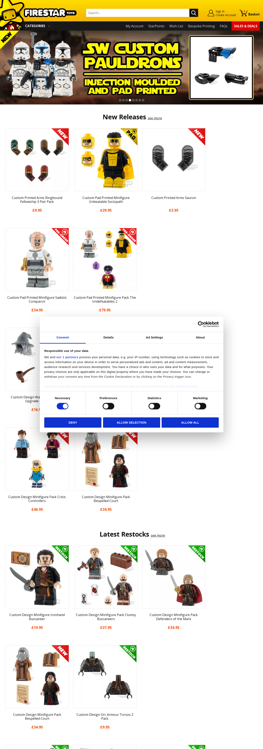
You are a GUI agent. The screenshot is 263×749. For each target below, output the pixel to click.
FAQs (223, 26)
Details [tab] (108, 337)
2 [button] (123, 100)
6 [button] (136, 100)
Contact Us (75, 656)
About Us (10, 668)
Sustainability (13, 708)
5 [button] (133, 100)
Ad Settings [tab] (154, 337)
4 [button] (130, 100)
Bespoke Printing (201, 26)
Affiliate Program (80, 706)
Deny (73, 422)
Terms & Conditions (18, 691)
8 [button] (143, 100)
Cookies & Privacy (16, 697)
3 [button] (126, 100)
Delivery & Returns (17, 685)
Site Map (10, 714)
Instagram (163, 671)
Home (7, 656)
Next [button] (259, 67)
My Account (134, 26)
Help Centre (76, 662)
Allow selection (131, 422)
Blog (6, 679)
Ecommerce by (244, 744)
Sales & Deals (245, 26)
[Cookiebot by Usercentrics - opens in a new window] (201, 324)
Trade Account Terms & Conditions (94, 699)
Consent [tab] (63, 337)
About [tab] (200, 337)
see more (155, 118)
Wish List (176, 26)
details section (186, 386)
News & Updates (16, 673)
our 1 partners (67, 357)
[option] (131, 67)
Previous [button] (3, 67)
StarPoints (156, 26)
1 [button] (120, 100)
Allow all (190, 422)
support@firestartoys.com (87, 676)
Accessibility (12, 703)
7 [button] (140, 100)
